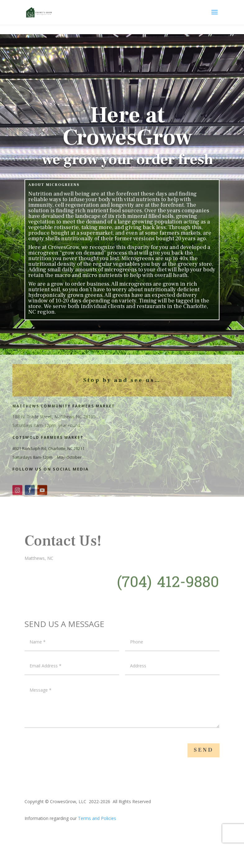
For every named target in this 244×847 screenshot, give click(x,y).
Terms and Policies (97, 818)
